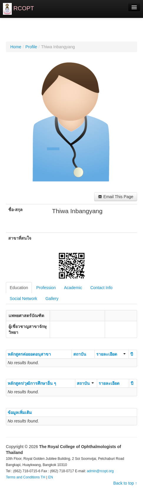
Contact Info (101, 287)
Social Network (23, 298)
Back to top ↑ (125, 483)
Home (15, 46)
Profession (46, 287)
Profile (31, 46)
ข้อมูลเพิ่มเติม (20, 412)
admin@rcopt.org (100, 471)
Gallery (51, 298)
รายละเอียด (111, 354)
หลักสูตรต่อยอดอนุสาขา (29, 354)
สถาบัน (79, 354)
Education (19, 287)
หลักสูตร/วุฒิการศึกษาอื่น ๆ (32, 383)
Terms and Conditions (23, 477)
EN (50, 477)
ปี (131, 354)
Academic (73, 287)
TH (43, 477)
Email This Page (115, 196)
